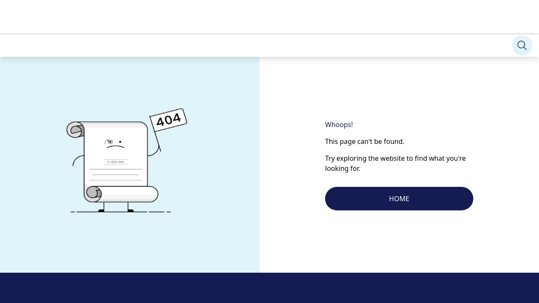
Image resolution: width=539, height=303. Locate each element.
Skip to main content (31, 7)
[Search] (11, 25)
